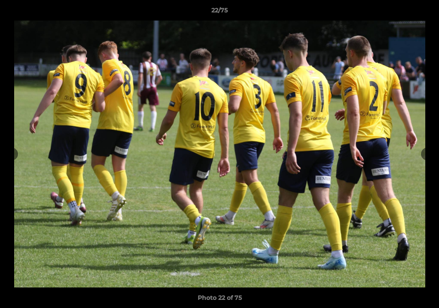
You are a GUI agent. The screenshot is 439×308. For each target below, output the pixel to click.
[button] (423, 12)
